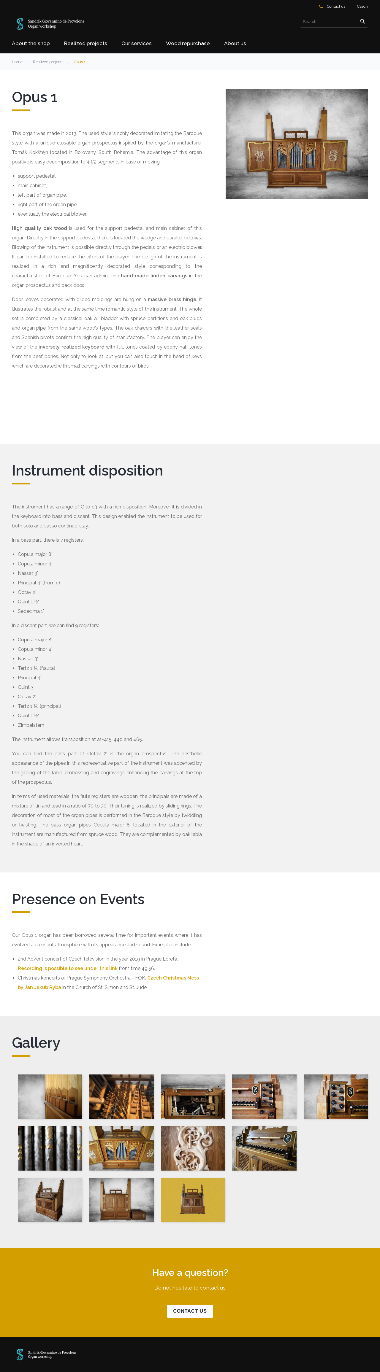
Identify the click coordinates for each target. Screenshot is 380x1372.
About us (235, 43)
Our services (136, 43)
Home (17, 62)
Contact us (336, 6)
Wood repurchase (188, 43)
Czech (362, 6)
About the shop (31, 43)
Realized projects (85, 43)
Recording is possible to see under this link (68, 968)
